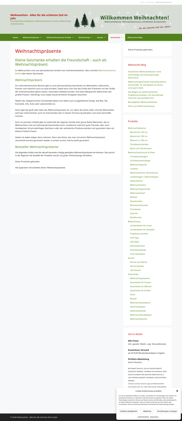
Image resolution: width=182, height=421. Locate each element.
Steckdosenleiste (138, 249)
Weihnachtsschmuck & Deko (61, 37)
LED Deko (134, 241)
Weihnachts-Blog (135, 37)
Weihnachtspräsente (140, 278)
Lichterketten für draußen (142, 229)
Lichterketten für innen (141, 225)
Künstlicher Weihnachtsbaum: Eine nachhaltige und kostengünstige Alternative (144, 74)
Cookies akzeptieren (128, 411)
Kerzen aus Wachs (138, 262)
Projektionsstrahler (139, 233)
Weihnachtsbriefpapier (141, 314)
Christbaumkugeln (139, 156)
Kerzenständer (137, 266)
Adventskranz (136, 180)
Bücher (133, 298)
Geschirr (134, 213)
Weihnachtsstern (138, 185)
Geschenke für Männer (141, 286)
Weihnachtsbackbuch (140, 302)
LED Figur (134, 237)
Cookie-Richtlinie (143, 417)
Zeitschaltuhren (137, 245)
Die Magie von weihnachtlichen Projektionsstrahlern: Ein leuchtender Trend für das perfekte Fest (145, 95)
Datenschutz (154, 417)
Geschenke (150, 2)
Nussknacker (136, 201)
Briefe (18, 73)
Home (142, 2)
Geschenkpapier (137, 306)
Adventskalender (138, 310)
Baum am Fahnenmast (141, 148)
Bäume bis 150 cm (138, 132)
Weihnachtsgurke (138, 164)
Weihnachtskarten (107, 70)
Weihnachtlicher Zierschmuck (144, 172)
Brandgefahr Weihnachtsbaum (142, 102)
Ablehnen (147, 411)
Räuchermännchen (139, 205)
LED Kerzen (135, 270)
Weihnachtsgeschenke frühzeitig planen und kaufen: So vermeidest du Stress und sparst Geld (147, 84)
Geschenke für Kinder (140, 290)
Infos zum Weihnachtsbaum (141, 106)
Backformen (136, 217)
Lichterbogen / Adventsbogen (144, 176)
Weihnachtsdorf (137, 193)
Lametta (134, 168)
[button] (177, 391)
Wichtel (133, 197)
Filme (132, 294)
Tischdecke (135, 209)
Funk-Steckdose (137, 254)
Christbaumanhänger (140, 160)
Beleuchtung (87, 37)
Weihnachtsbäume (33, 37)
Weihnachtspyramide (140, 189)
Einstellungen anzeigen (167, 411)
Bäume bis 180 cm (138, 136)
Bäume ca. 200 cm (138, 140)
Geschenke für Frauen (140, 282)
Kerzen (102, 37)
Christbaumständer (139, 144)
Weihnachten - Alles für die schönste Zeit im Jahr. (39, 16)
